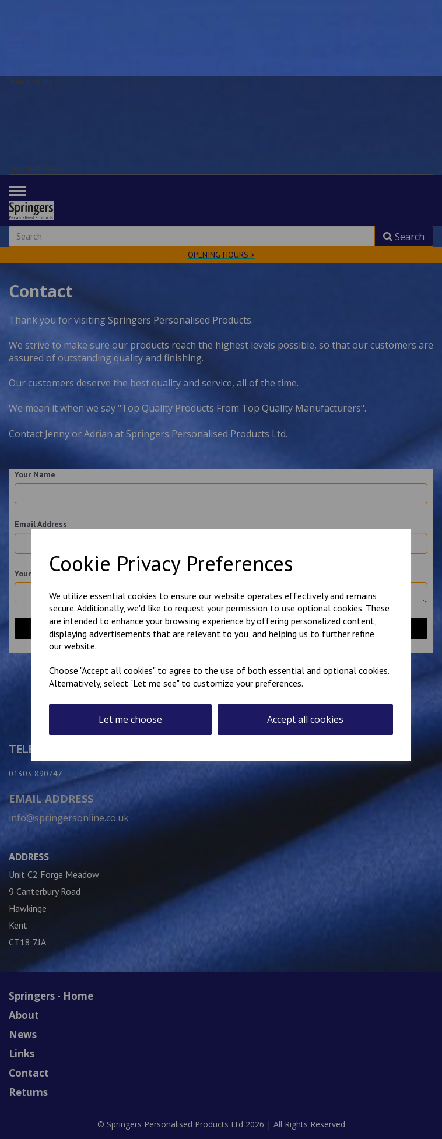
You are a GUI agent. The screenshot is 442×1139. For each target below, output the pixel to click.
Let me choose (130, 719)
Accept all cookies (305, 719)
